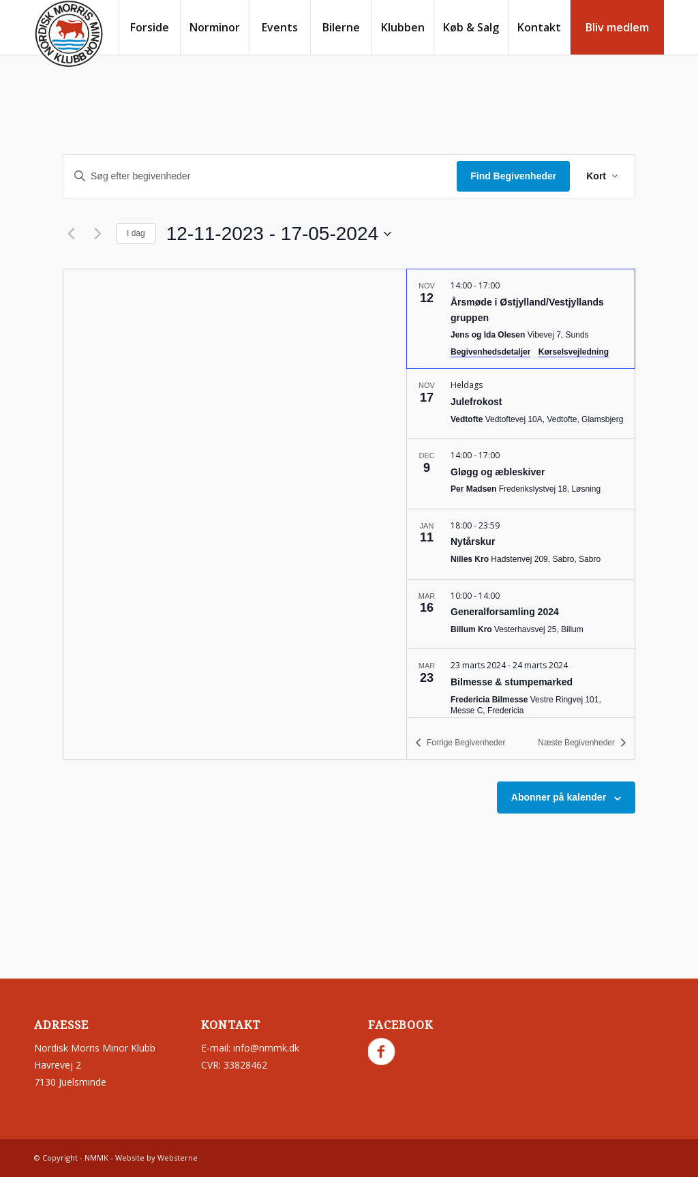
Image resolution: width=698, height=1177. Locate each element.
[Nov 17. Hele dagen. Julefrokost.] (520, 403)
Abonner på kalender (558, 797)
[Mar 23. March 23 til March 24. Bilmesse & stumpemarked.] (520, 689)
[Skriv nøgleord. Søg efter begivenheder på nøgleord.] (260, 176)
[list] (520, 493)
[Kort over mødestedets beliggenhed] (234, 514)
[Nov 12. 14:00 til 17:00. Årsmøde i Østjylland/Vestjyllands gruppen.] (520, 319)
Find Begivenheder (513, 175)
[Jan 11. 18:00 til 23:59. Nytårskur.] (520, 544)
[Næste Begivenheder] (97, 234)
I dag (136, 233)
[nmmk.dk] (69, 34)
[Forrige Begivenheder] (71, 234)
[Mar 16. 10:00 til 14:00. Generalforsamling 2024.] (520, 614)
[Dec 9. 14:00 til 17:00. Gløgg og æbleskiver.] (520, 473)
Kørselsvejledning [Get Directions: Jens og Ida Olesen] (573, 352)
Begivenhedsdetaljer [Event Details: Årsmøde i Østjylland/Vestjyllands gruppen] (490, 352)
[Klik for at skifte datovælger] (278, 234)
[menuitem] (149, 27)
